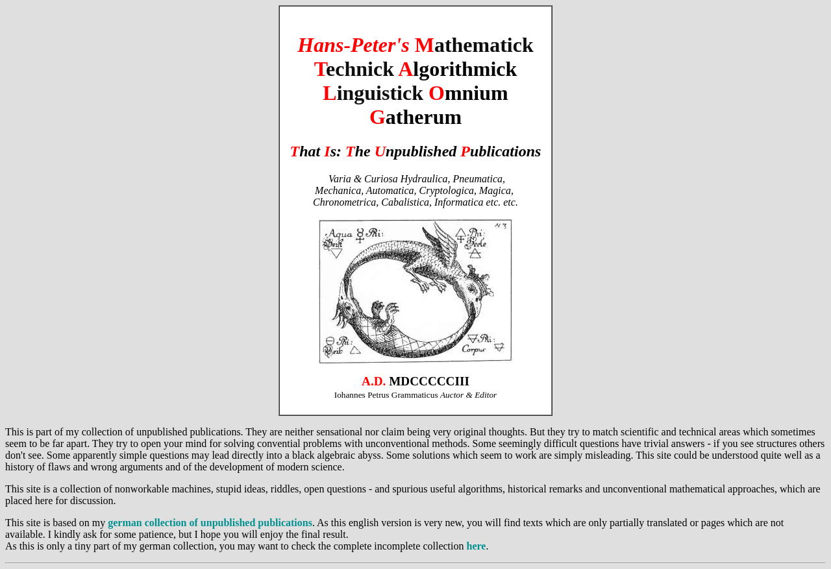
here (476, 545)
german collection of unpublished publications (210, 522)
